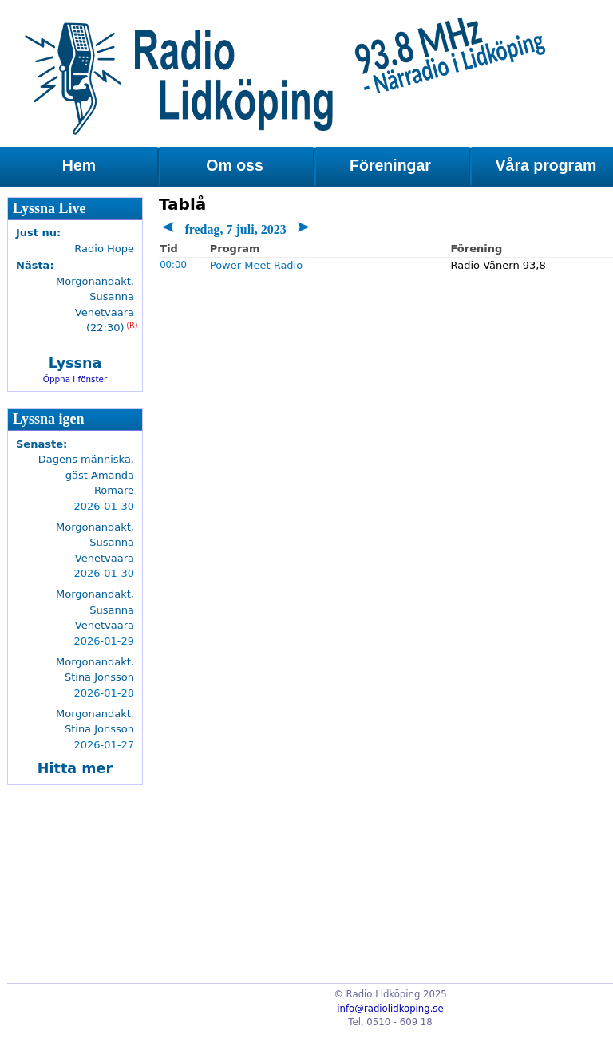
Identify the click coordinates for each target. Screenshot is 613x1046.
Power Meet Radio (256, 265)
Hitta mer (75, 768)
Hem (79, 165)
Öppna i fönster (75, 379)
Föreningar (390, 165)
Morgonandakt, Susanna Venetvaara (95, 542)
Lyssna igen (49, 419)
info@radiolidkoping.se (390, 1008)
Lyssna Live (49, 208)
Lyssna (75, 363)
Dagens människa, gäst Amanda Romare (86, 474)
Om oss (234, 165)
